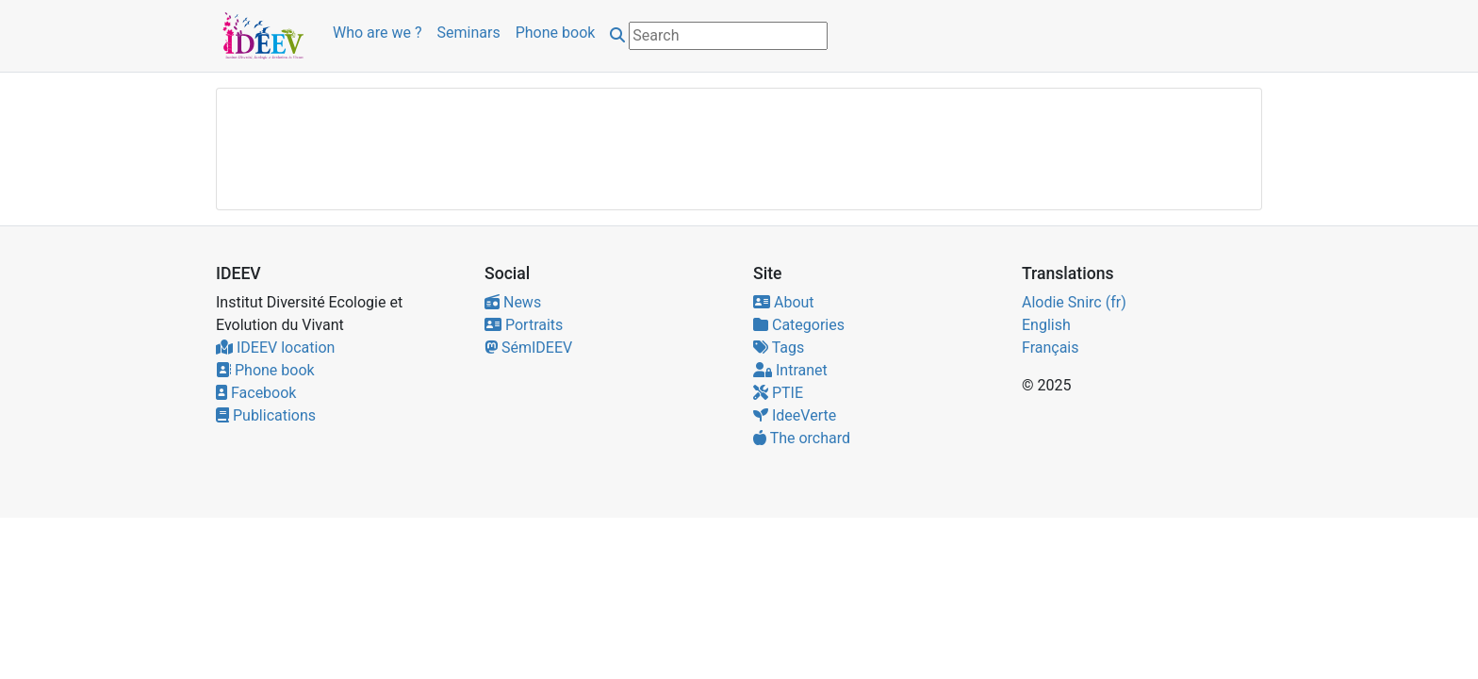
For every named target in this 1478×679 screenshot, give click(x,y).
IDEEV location (275, 347)
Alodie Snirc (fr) (1074, 302)
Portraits (523, 325)
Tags (778, 347)
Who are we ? (377, 32)
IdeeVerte (794, 415)
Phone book (556, 32)
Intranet (790, 370)
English (1046, 325)
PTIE (778, 393)
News (512, 302)
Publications (266, 415)
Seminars (469, 32)
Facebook (256, 393)
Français (1050, 347)
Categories (799, 325)
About (783, 302)
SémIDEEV (528, 347)
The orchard (801, 438)
